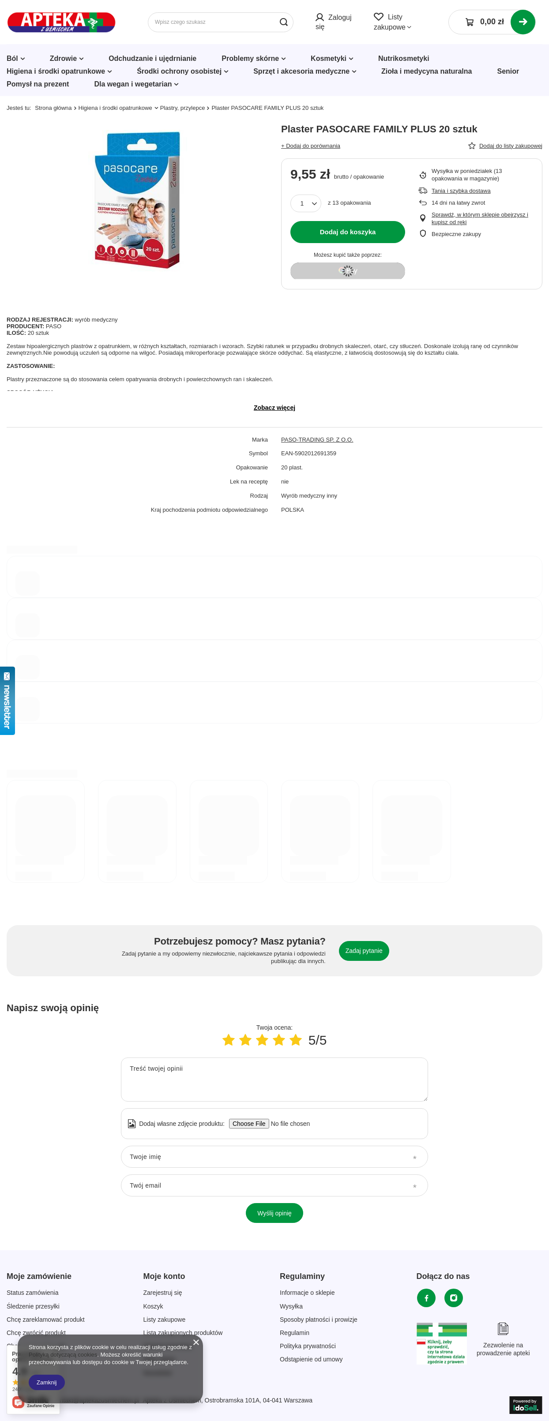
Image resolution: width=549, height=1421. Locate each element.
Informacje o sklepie (307, 1292)
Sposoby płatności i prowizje (318, 1319)
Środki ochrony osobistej (179, 71)
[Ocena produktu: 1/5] (228, 1040)
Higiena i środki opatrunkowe (56, 71)
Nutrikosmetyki (403, 58)
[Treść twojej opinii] (274, 1079)
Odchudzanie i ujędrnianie (152, 58)
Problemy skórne (250, 58)
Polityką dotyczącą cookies (63, 1354)
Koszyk (153, 1306)
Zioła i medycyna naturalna (426, 71)
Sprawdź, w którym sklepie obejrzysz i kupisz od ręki (480, 218)
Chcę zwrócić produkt (36, 1332)
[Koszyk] (492, 22)
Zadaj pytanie (364, 950)
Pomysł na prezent (38, 84)
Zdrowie (63, 58)
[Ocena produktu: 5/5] (296, 1040)
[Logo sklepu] (62, 22)
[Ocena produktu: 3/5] (262, 1040)
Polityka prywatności (308, 1346)
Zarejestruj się (162, 1292)
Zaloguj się (333, 22)
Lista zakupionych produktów (183, 1332)
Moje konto (164, 1276)
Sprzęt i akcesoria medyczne (301, 71)
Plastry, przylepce (182, 108)
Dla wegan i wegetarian (133, 84)
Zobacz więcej (274, 407)
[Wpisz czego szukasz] (220, 22)
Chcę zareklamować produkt (46, 1319)
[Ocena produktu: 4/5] (279, 1040)
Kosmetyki (328, 58)
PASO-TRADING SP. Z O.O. (317, 439)
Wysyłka (291, 1306)
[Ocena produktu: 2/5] (245, 1040)
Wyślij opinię (274, 1213)
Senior (508, 71)
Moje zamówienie (39, 1276)
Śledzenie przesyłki (33, 1306)
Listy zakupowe (164, 1319)
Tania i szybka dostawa (461, 190)
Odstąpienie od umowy (311, 1359)
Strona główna (53, 108)
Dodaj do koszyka (348, 232)
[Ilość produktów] (305, 203)
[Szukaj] (283, 22)
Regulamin (294, 1332)
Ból (12, 58)
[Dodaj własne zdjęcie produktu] (287, 1124)
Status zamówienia (33, 1292)
